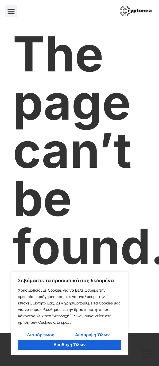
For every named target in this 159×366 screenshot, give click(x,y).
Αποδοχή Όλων (69, 344)
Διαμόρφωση (41, 334)
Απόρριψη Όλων (92, 334)
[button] (11, 11)
